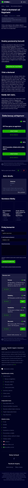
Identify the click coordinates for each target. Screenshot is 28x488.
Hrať (22, 289)
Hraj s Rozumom (7, 414)
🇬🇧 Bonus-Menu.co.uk (8, 444)
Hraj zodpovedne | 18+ (8, 403)
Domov (2, 6)
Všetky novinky (18, 19)
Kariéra (4, 427)
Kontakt (5, 424)
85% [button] (24, 142)
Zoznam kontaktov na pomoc (10, 406)
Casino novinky (10, 18)
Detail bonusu (14, 135)
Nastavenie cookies (9, 369)
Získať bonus (14, 131)
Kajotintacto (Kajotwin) (6, 21)
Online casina (6, 393)
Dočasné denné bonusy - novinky (8, 19)
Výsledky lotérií (6, 396)
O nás (4, 422)
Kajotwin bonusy (22, 53)
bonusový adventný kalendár (8, 46)
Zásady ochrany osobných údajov (11, 436)
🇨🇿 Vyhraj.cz (6, 441)
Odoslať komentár (8, 261)
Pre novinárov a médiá (8, 433)
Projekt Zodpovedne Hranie (9, 412)
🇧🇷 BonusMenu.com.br (8, 447)
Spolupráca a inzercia (8, 430)
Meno (2, 230)
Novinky (7, 6)
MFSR (14, 364)
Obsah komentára (5, 244)
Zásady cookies (7, 438)
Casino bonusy (6, 376)
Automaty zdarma (7, 390)
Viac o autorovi (21, 192)
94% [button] (24, 121)
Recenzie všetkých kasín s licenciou (11, 409)
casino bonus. (4, 100)
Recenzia (6, 289)
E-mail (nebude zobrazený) (7, 237)
